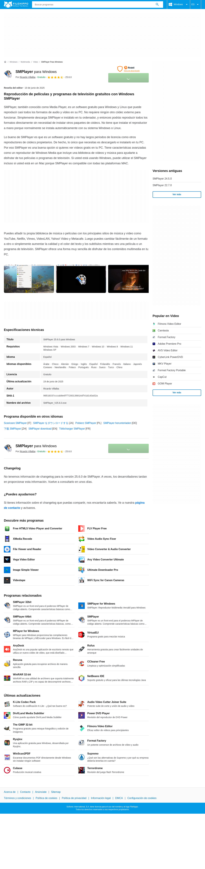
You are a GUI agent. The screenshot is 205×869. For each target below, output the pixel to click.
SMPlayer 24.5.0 (162, 178)
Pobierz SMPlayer (85, 423)
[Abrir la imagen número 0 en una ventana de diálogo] (29, 279)
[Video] (35, 62)
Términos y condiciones (17, 798)
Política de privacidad (74, 798)
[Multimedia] (25, 62)
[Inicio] (5, 61)
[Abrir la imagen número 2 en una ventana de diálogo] (133, 279)
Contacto (25, 792)
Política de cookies (46, 798)
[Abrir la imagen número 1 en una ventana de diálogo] (81, 279)
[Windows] (13, 62)
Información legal (101, 798)
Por (25, 77)
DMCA (119, 798)
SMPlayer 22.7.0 (162, 185)
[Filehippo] (16, 4)
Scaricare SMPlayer (15, 423)
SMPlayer (36, 71)
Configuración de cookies (141, 798)
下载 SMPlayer (12, 428)
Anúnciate (40, 792)
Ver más (176, 194)
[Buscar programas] (157, 4)
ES (195, 4)
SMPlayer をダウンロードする (50, 423)
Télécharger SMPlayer (72, 428)
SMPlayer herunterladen (117, 423)
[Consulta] (97, 4)
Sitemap (56, 792)
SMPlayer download (39, 428)
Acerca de (10, 792)
